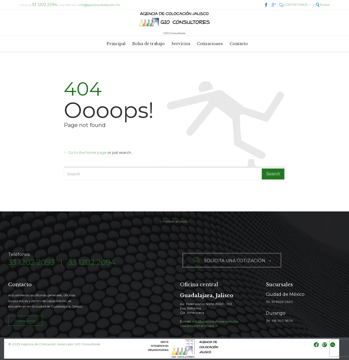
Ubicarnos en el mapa (197, 326)
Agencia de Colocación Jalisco (44, 344)
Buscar (322, 5)
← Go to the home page (85, 152)
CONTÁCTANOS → (295, 5)
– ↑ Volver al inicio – (174, 221)
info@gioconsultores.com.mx (99, 5)
